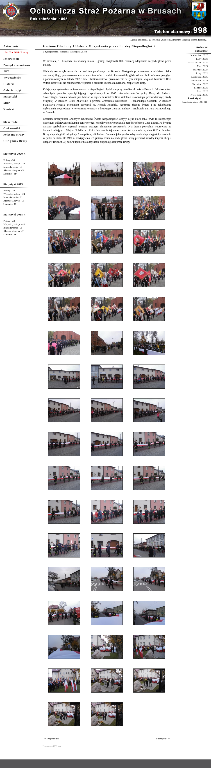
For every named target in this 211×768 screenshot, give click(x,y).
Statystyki (10, 96)
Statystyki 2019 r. (14, 184)
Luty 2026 (202, 58)
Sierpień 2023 (200, 84)
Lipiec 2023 (201, 87)
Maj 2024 (202, 66)
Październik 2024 (198, 62)
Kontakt (8, 109)
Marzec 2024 (200, 69)
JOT (6, 71)
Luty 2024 (202, 73)
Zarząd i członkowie (17, 65)
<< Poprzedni (51, 738)
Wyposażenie (12, 77)
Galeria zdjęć (12, 90)
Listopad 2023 (199, 76)
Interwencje (11, 58)
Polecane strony (14, 134)
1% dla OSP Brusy (15, 52)
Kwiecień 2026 (199, 55)
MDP (6, 102)
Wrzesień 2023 (199, 80)
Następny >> (163, 738)
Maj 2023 (202, 91)
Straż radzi (10, 122)
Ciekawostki (11, 128)
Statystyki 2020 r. (14, 153)
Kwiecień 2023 (199, 94)
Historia (8, 84)
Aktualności (11, 46)
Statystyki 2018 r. (14, 214)
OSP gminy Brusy (15, 141)
